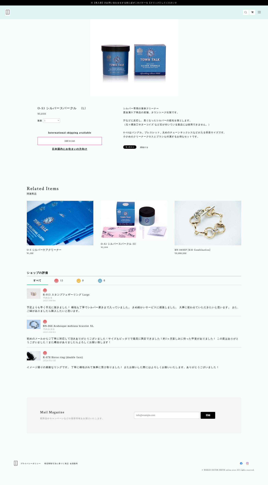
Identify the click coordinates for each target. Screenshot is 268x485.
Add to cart (69, 141)
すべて (37, 280)
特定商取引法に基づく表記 (56, 463)
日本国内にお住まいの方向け (69, 149)
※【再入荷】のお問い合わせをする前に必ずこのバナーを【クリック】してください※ (134, 3)
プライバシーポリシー (31, 463)
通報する (144, 147)
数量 (40, 120)
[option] (134, 57)
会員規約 (74, 463)
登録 (208, 415)
